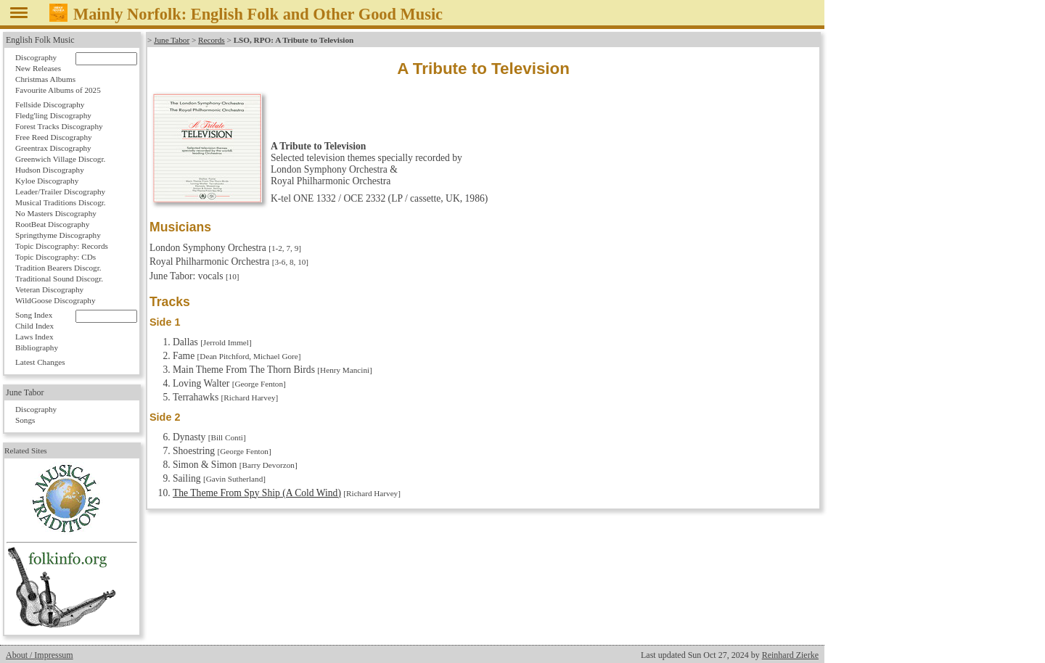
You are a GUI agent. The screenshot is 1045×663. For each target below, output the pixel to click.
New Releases (38, 68)
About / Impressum (39, 655)
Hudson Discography (49, 169)
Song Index (33, 314)
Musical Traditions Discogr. (60, 202)
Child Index (34, 325)
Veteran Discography (49, 289)
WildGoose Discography (55, 300)
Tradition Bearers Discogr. (58, 267)
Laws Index (34, 336)
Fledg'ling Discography (53, 115)
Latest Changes (40, 362)
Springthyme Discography (58, 235)
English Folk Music (40, 40)
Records (211, 40)
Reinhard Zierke (790, 655)
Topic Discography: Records (61, 246)
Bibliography (36, 347)
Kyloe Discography (46, 180)
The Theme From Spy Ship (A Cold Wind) (257, 492)
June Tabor (171, 40)
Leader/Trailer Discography (60, 191)
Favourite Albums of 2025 (58, 90)
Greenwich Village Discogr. (60, 159)
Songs (25, 420)
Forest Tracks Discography (59, 126)
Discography (36, 57)
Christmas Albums (45, 79)
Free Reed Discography (53, 137)
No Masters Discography (56, 213)
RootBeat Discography (52, 224)
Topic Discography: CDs (55, 256)
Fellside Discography (49, 104)
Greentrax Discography (53, 148)
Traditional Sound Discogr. (59, 278)
